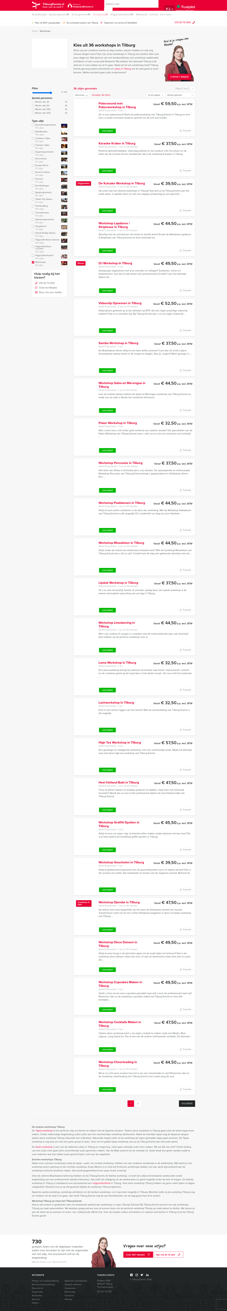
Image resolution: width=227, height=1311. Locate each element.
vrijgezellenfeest (101, 1183)
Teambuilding (46, 207)
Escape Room (46, 167)
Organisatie (37, 1291)
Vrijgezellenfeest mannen (46, 241)
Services (36, 1299)
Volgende (187, 1103)
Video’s (35, 1303)
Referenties (70, 1291)
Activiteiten (37, 1295)
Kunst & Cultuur (46, 173)
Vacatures (69, 1295)
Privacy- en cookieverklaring (45, 1280)
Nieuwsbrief (37, 1288)
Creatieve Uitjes (46, 140)
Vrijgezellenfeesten (129, 14)
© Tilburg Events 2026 (141, 1279)
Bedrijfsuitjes (39, 14)
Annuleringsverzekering (43, 1284)
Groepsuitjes (105, 14)
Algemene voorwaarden (76, 1280)
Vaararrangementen (46, 221)
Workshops (45, 31)
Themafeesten (46, 214)
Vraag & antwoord (73, 1284)
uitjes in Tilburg (122, 69)
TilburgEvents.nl (58, 6)
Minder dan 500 (49, 113)
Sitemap (68, 1299)
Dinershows (46, 160)
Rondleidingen (46, 187)
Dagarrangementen (46, 153)
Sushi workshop (44, 1147)
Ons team (176, 14)
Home (35, 31)
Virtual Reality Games (46, 234)
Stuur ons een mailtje (48, 292)
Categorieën (70, 1288)
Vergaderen (46, 227)
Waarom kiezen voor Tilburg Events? (49, 1262)
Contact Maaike (179, 77)
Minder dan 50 (49, 106)
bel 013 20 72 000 (168, 1255)
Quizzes (46, 180)
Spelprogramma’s (59, 14)
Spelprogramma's (46, 194)
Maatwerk (151, 14)
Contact (164, 14)
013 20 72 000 (183, 22)
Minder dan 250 (49, 109)
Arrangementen (83, 14)
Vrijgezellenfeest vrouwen (46, 249)
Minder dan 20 (49, 102)
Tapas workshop (44, 1130)
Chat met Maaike (45, 288)
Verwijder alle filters (101, 95)
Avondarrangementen (46, 126)
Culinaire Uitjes (46, 146)
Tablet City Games (46, 200)
